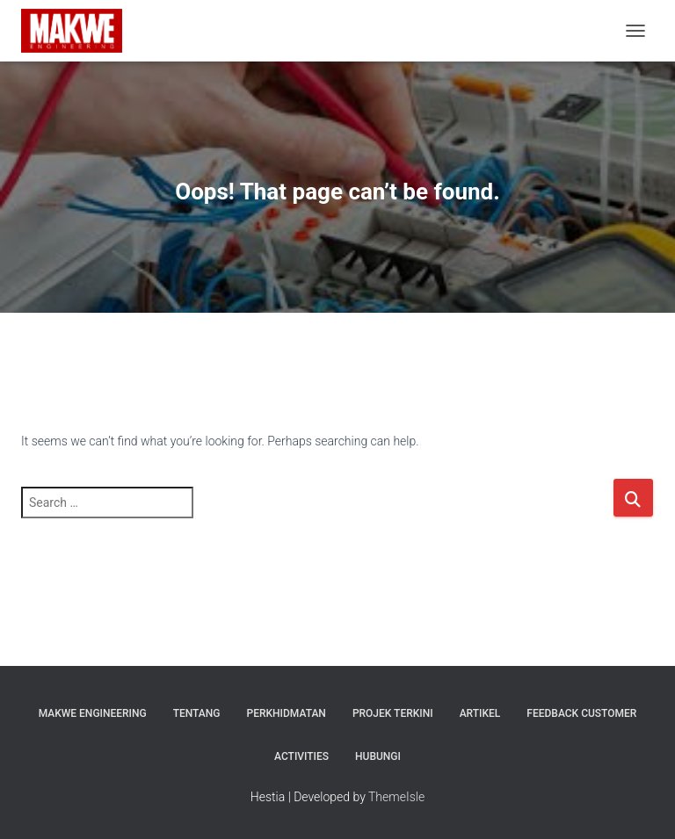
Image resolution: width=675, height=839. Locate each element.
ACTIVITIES (301, 756)
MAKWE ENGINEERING (93, 713)
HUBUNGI (378, 756)
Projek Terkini (392, 713)
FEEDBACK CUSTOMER (581, 713)
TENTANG (197, 713)
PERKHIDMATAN (286, 713)
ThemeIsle (396, 797)
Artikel (480, 713)
